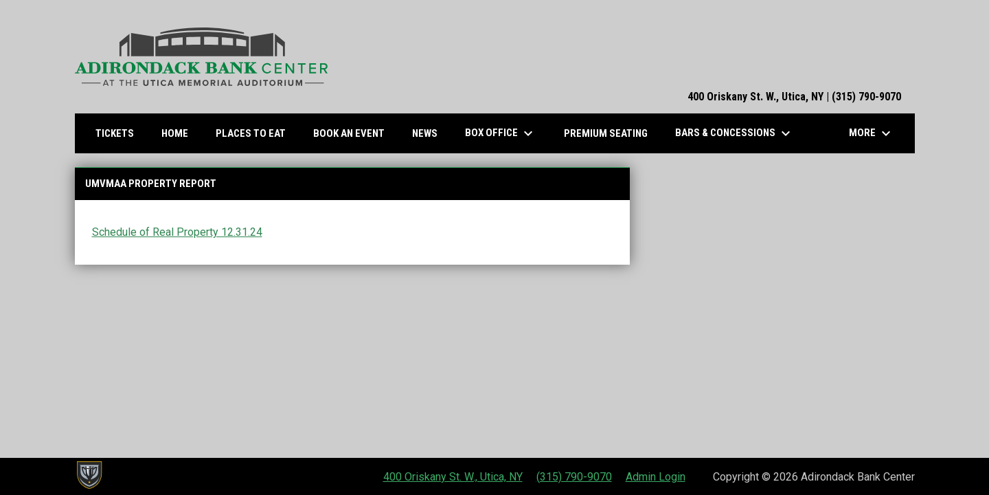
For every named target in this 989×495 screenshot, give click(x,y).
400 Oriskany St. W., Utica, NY (453, 476)
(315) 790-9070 (574, 476)
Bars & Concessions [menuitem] (734, 133)
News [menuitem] (424, 133)
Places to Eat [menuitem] (256, 133)
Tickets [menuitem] (119, 133)
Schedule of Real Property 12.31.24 (177, 232)
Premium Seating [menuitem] (606, 133)
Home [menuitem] (174, 133)
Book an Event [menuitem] (349, 133)
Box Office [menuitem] (500, 133)
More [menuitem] (871, 133)
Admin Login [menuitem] (655, 476)
